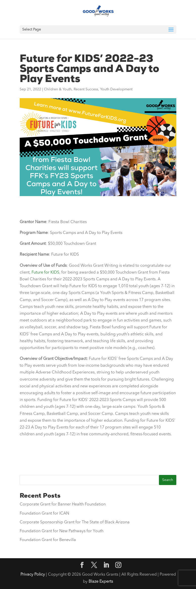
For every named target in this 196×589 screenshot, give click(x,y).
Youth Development (116, 89)
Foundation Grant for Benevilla (48, 540)
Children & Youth (58, 89)
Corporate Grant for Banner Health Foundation (63, 504)
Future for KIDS (45, 273)
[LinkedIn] (106, 566)
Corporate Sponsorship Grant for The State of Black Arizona (75, 522)
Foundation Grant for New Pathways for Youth (61, 531)
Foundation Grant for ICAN (44, 514)
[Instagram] (118, 566)
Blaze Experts (101, 582)
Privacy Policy (32, 575)
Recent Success (86, 89)
